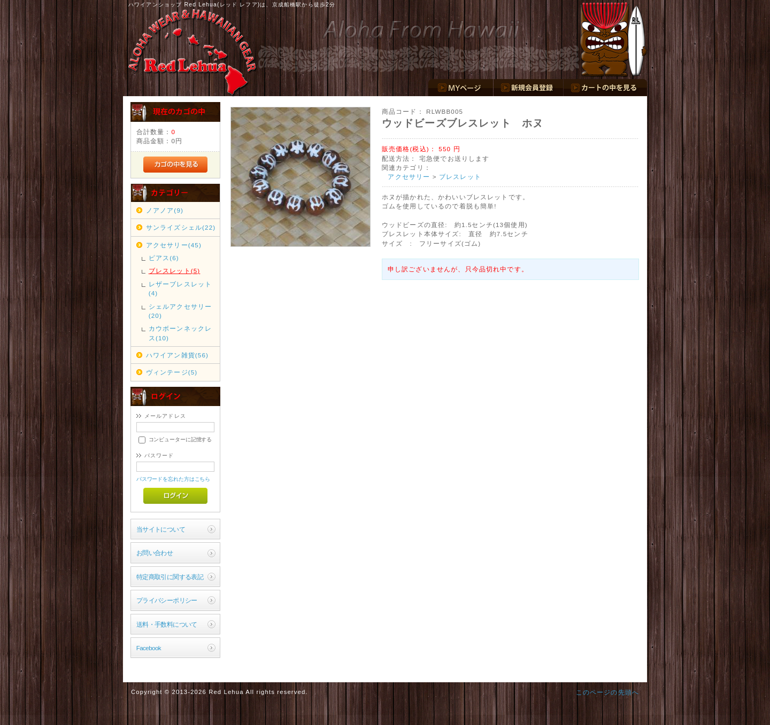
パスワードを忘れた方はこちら (173, 479)
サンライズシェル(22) (181, 227)
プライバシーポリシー (166, 600)
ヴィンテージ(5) (172, 372)
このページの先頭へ (607, 692)
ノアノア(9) (164, 210)
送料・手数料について (166, 624)
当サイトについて (160, 529)
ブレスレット (460, 176)
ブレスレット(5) (175, 270)
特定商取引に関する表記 (170, 576)
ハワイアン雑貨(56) (177, 355)
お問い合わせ (154, 552)
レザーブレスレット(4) (180, 288)
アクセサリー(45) (174, 244)
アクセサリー (409, 176)
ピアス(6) (164, 257)
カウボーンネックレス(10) (180, 333)
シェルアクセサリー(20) (180, 311)
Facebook (148, 647)
